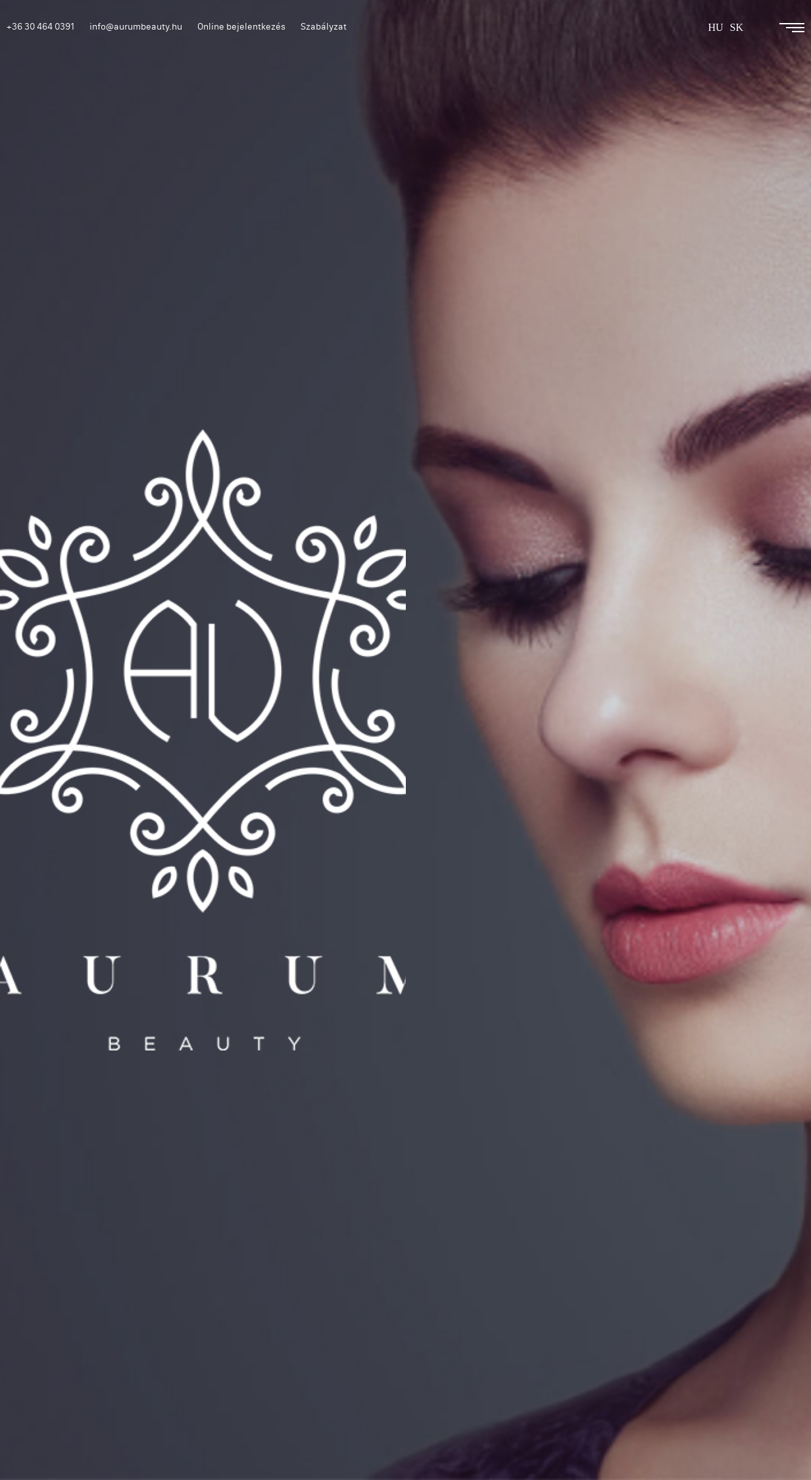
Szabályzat (324, 26)
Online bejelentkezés (241, 26)
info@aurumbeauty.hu (135, 26)
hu (715, 27)
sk (736, 27)
